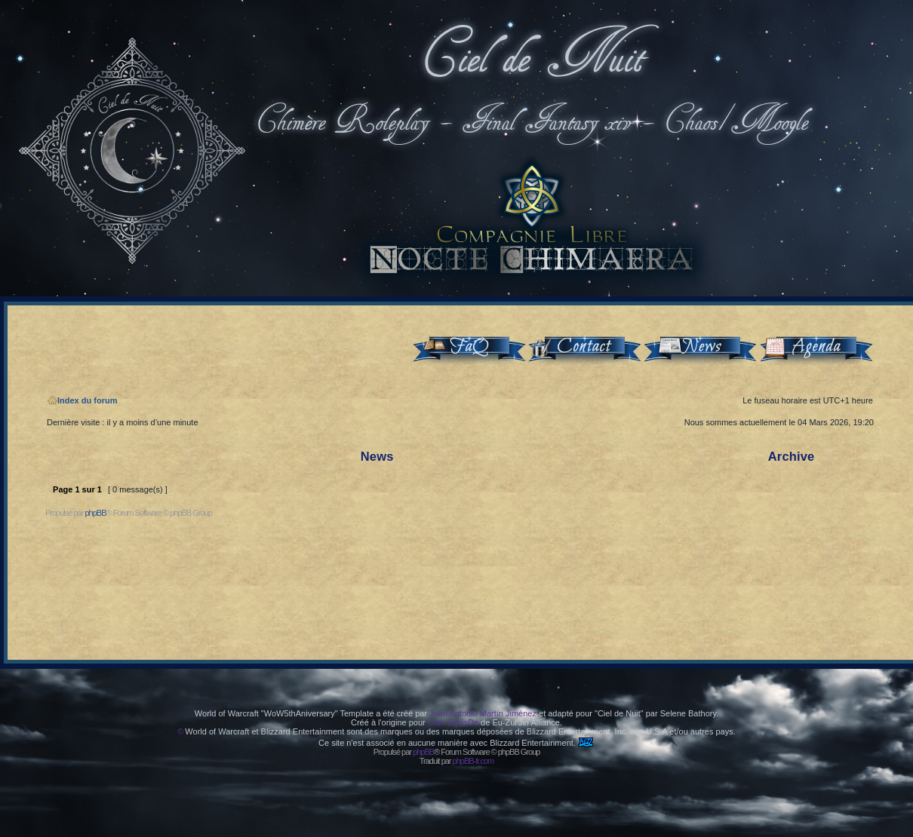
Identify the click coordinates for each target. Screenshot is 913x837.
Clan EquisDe (453, 722)
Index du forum (82, 400)
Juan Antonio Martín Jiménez (482, 713)
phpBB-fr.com (473, 760)
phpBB (95, 512)
